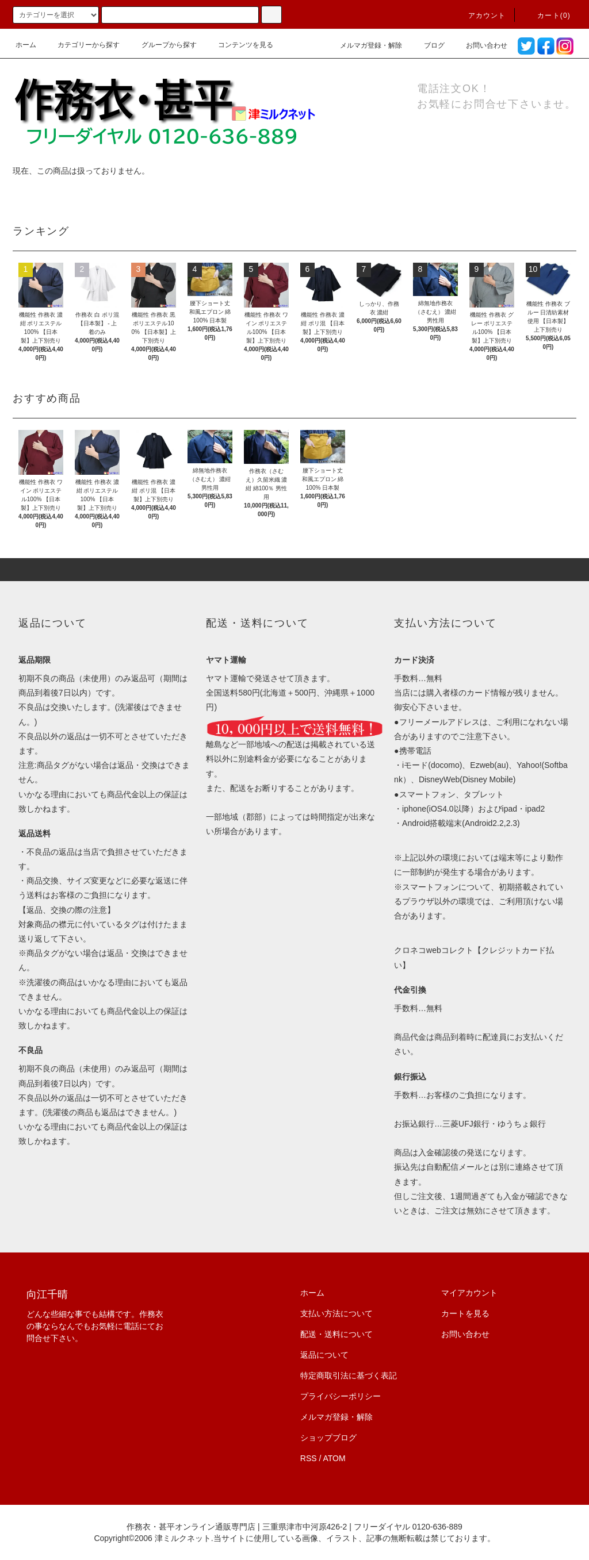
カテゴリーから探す (82, 45)
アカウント (480, 15)
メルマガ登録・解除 (364, 45)
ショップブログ (328, 1437)
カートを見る (465, 1313)
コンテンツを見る (238, 45)
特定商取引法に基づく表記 (348, 1375)
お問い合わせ (479, 45)
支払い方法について (336, 1313)
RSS (308, 1458)
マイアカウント (469, 1292)
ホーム (26, 45)
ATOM (334, 1458)
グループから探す (162, 45)
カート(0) (547, 15)
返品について (324, 1354)
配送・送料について (336, 1334)
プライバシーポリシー (340, 1396)
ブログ (427, 45)
